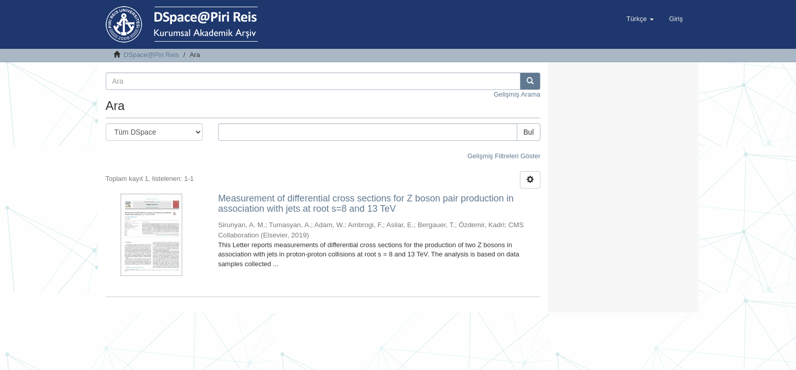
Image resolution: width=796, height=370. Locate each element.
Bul (528, 132)
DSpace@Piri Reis (151, 55)
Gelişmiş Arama (517, 94)
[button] (639, 19)
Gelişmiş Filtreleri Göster (504, 156)
